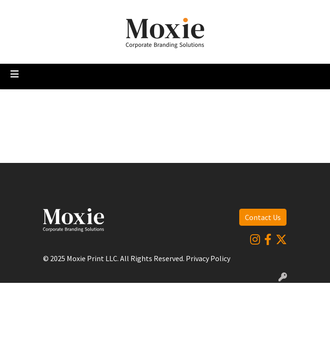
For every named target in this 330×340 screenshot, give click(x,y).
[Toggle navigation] (15, 74)
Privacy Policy (208, 258)
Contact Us (263, 217)
